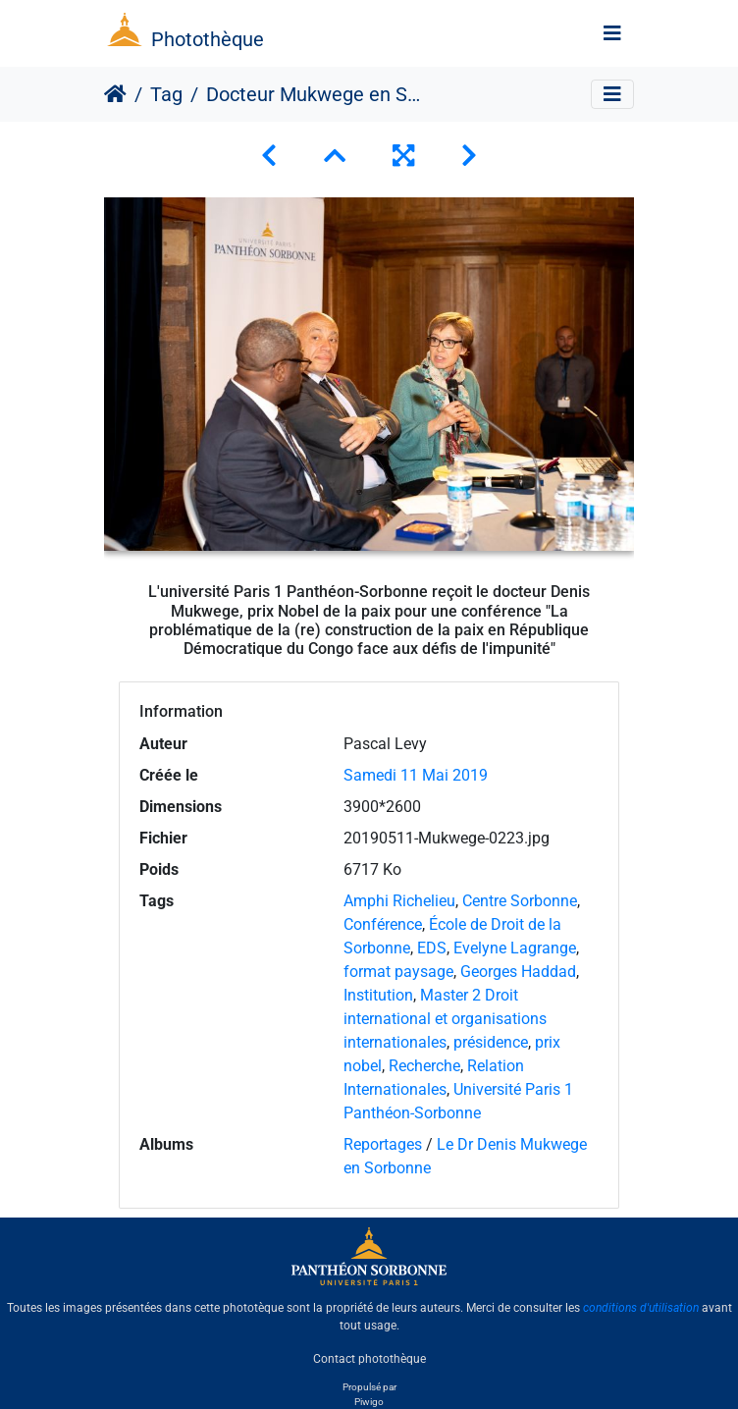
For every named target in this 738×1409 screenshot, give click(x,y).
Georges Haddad (518, 971)
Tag (166, 94)
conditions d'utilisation (641, 1308)
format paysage (398, 971)
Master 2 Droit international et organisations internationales (445, 1019)
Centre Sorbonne (519, 901)
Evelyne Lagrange (514, 948)
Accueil (115, 94)
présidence (490, 1042)
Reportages (382, 1144)
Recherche (424, 1066)
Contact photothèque (369, 1359)
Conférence (382, 924)
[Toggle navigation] (612, 33)
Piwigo (369, 1401)
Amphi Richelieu (399, 901)
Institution (378, 995)
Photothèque (207, 39)
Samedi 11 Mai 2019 (415, 775)
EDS (432, 948)
